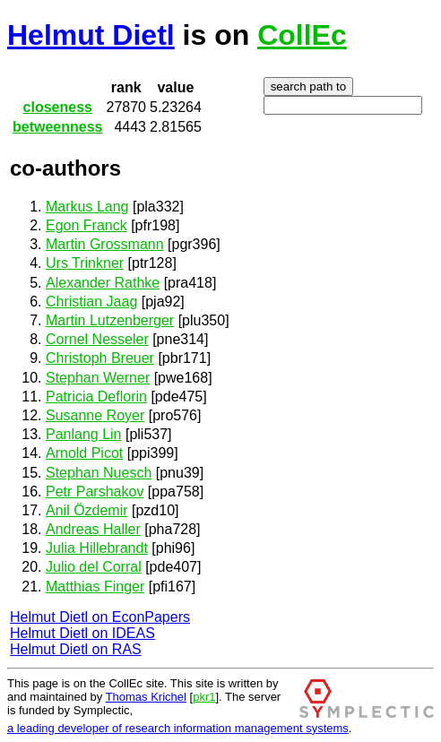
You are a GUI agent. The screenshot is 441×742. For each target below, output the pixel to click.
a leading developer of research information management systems (178, 728)
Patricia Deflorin (96, 396)
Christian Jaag (91, 301)
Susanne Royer (95, 415)
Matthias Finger (95, 586)
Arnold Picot (84, 453)
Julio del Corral (94, 566)
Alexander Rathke (103, 282)
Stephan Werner (98, 377)
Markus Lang (87, 206)
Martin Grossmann (105, 244)
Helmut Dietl (91, 35)
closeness (57, 107)
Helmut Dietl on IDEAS (82, 633)
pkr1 (204, 696)
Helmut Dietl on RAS (76, 649)
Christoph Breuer (100, 358)
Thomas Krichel (146, 696)
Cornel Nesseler (97, 339)
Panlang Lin (84, 434)
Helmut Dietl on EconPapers (100, 617)
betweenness (57, 126)
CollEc (302, 35)
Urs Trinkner (85, 263)
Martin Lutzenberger (110, 320)
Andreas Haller (93, 529)
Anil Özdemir (87, 510)
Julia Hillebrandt (97, 548)
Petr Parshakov (94, 491)
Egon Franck (86, 225)
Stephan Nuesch (98, 472)
